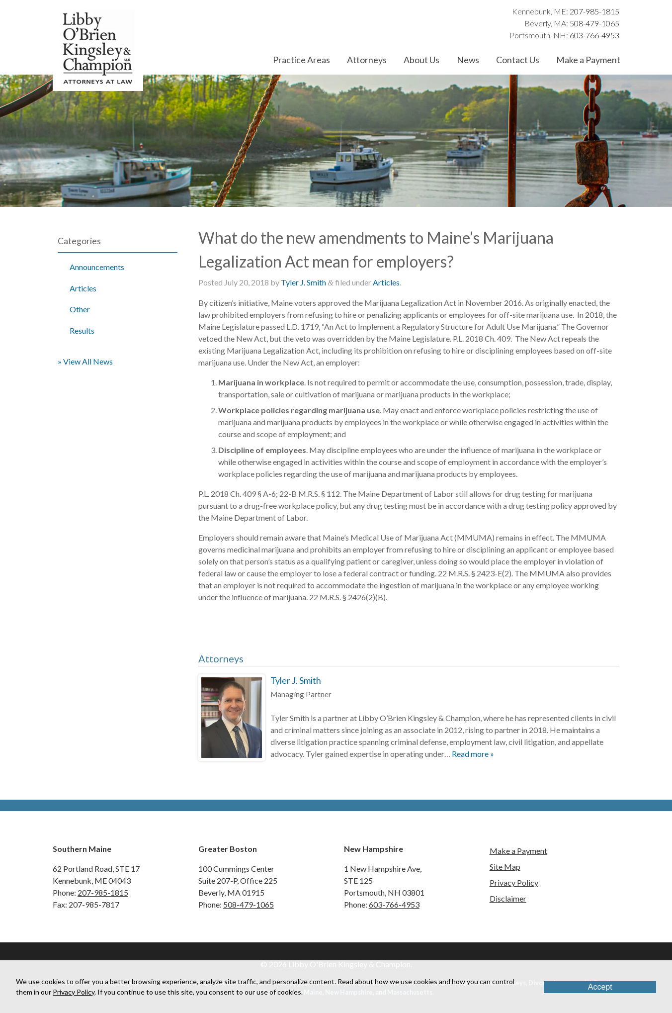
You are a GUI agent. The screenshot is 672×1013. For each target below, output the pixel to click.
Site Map (505, 866)
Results (82, 330)
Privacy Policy (514, 882)
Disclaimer (508, 898)
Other (80, 309)
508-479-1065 (594, 23)
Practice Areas (301, 60)
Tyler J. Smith (303, 282)
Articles (83, 288)
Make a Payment (588, 60)
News (468, 60)
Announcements (97, 267)
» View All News (85, 361)
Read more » (473, 753)
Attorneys (367, 60)
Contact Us (517, 60)
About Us (421, 60)
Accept (600, 987)
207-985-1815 (594, 11)
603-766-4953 (594, 35)
